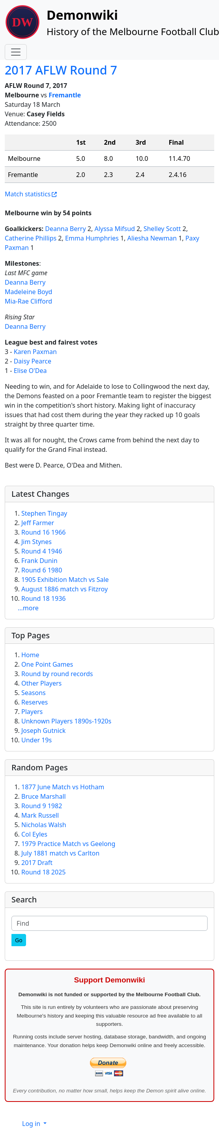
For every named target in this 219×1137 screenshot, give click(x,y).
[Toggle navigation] (16, 52)
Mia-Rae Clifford (28, 301)
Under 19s (36, 740)
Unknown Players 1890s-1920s (66, 721)
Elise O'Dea (30, 370)
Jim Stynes (36, 541)
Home (30, 655)
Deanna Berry (65, 228)
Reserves (34, 702)
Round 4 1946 (41, 551)
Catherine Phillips (30, 238)
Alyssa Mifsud (114, 228)
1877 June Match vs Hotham (62, 787)
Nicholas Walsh (43, 824)
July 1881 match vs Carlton (60, 853)
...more (28, 608)
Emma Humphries (92, 238)
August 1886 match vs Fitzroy (64, 589)
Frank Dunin (39, 560)
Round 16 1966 (43, 532)
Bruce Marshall (43, 796)
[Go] (18, 940)
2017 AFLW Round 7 (61, 70)
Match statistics (28, 194)
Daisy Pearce (32, 361)
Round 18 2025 (43, 872)
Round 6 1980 (41, 570)
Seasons (33, 692)
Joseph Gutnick (43, 730)
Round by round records (57, 673)
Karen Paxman (35, 351)
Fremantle (65, 95)
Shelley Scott (162, 228)
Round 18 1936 (43, 598)
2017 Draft (36, 862)
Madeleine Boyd (28, 291)
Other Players (41, 683)
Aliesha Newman (152, 238)
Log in (32, 1123)
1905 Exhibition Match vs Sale (65, 579)
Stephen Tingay (44, 513)
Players (32, 711)
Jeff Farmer (37, 522)
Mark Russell (40, 815)
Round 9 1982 (41, 805)
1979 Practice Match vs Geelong (68, 843)
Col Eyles (34, 834)
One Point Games (47, 664)
